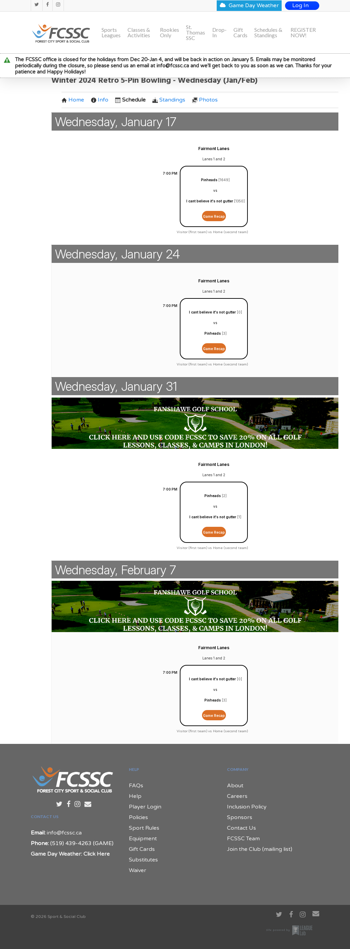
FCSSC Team (243, 838)
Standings (168, 99)
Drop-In (219, 32)
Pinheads (209, 180)
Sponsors (239, 817)
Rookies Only (169, 32)
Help (135, 796)
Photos (205, 99)
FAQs (136, 785)
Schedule (130, 99)
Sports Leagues (111, 32)
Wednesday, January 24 (117, 254)
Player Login (145, 806)
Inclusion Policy (247, 806)
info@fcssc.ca (64, 832)
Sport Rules (144, 828)
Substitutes (143, 859)
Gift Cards (240, 32)
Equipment (143, 838)
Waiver (137, 870)
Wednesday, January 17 (115, 121)
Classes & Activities (138, 32)
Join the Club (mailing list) (259, 849)
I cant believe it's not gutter (209, 201)
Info (99, 99)
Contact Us (241, 828)
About (235, 785)
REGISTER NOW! (303, 32)
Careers (237, 796)
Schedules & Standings (268, 32)
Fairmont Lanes (213, 148)
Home (73, 99)
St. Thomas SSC (195, 32)
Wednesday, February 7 (115, 569)
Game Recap (214, 216)
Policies (138, 817)
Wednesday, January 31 (116, 386)
